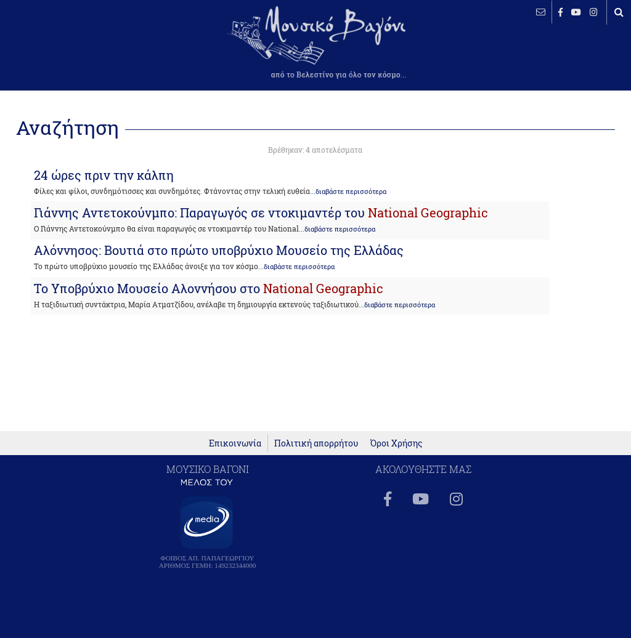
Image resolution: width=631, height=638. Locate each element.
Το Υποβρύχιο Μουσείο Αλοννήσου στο (208, 288)
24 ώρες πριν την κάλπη (104, 175)
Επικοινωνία (235, 450)
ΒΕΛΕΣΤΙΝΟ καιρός (75, 49)
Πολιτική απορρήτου (316, 450)
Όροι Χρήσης (396, 450)
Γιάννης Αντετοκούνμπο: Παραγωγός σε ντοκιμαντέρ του (261, 212)
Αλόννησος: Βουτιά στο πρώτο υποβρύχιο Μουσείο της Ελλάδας (219, 250)
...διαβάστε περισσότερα (348, 191)
